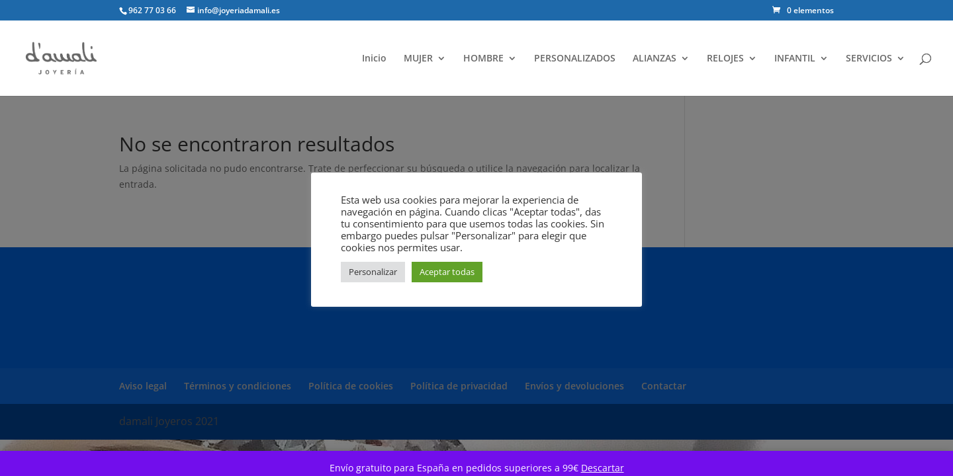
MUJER (418, 59)
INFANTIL (794, 59)
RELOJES (725, 59)
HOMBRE (483, 59)
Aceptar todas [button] (447, 272)
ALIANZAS (654, 59)
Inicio (374, 59)
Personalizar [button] (373, 272)
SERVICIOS (869, 59)
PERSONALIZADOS (574, 59)
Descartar (602, 467)
